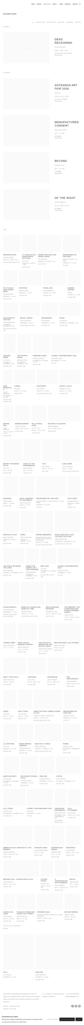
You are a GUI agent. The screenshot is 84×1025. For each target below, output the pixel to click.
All (33, 22)
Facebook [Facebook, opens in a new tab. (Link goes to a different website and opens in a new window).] (72, 1006)
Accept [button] (79, 1019)
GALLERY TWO (51, 22)
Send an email (79, 1006)
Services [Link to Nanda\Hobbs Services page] (67, 4)
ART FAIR (78, 22)
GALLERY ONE (40, 22)
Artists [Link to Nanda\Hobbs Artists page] (39, 4)
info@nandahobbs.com (72, 996)
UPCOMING (69, 22)
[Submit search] (80, 4)
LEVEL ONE (61, 22)
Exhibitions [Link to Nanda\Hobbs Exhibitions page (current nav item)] (46, 4)
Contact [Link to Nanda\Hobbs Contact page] (75, 4)
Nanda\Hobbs (9, 4)
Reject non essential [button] (67, 1019)
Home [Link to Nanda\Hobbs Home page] (33, 4)
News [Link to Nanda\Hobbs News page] (61, 4)
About (54, 4)
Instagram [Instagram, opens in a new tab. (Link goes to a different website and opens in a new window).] (76, 1006)
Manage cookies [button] (52, 1019)
